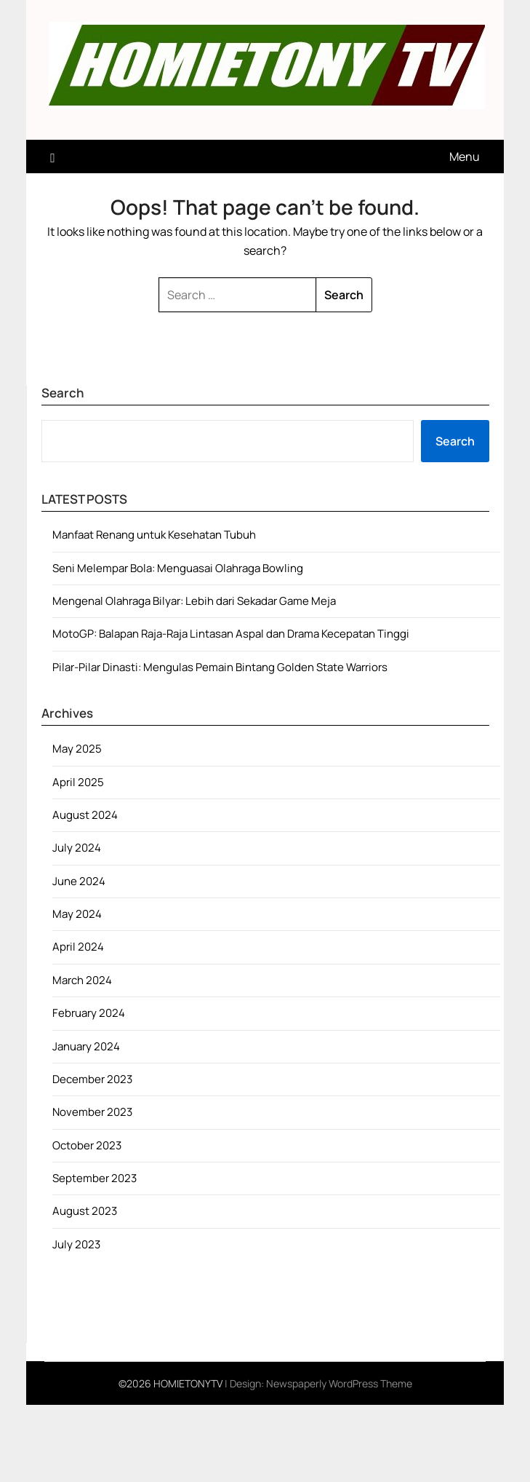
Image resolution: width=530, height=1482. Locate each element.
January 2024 (86, 1046)
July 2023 (76, 1244)
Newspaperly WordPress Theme (339, 1383)
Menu (464, 156)
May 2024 (77, 914)
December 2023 (92, 1079)
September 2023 (94, 1178)
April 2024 (78, 946)
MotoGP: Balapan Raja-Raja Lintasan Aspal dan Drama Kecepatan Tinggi (230, 633)
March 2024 (82, 980)
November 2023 (92, 1112)
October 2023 (86, 1145)
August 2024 (85, 815)
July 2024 (76, 847)
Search (455, 441)
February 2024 (88, 1013)
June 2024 (78, 881)
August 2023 (84, 1211)
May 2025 (77, 748)
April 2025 (78, 782)
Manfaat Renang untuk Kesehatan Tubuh (154, 534)
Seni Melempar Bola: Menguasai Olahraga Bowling (177, 568)
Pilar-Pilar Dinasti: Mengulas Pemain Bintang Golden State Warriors (220, 667)
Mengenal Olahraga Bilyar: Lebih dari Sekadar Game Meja (194, 601)
